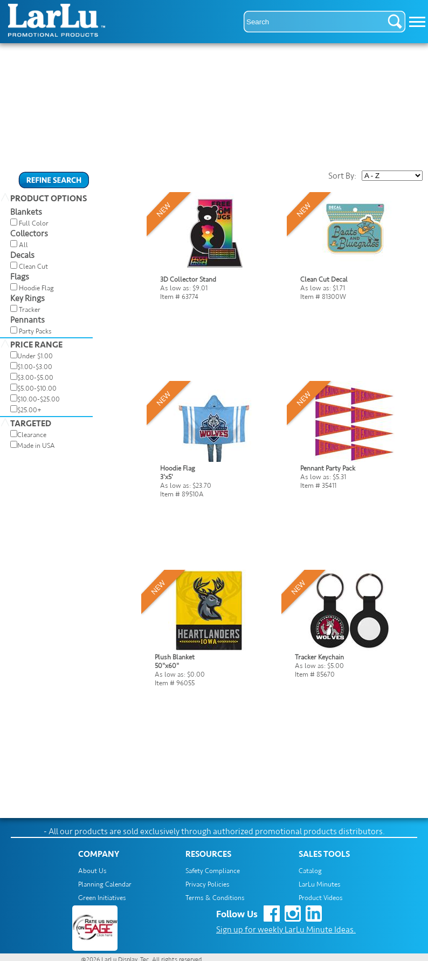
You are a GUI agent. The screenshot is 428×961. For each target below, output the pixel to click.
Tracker (29, 309)
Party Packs (35, 331)
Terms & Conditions (215, 898)
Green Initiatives (102, 898)
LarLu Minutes (320, 884)
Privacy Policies (207, 884)
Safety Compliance (212, 871)
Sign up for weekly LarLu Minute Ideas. (286, 929)
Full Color (34, 223)
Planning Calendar (105, 884)
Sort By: (342, 176)
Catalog (310, 871)
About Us (92, 871)
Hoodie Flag (36, 288)
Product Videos (321, 898)
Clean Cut (33, 266)
